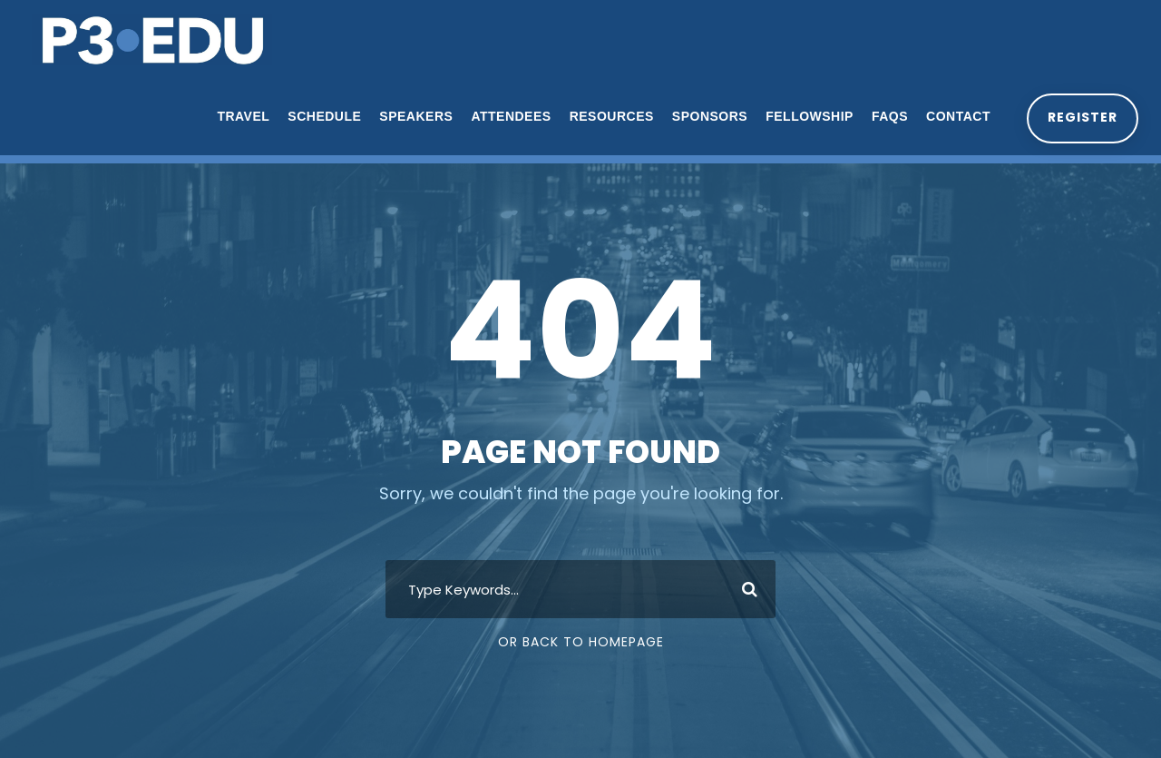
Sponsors (707, 116)
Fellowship (808, 116)
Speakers (414, 116)
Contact (956, 116)
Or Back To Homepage (581, 642)
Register (1081, 117)
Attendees (509, 116)
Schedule (322, 116)
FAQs (887, 116)
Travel (241, 116)
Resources (609, 116)
